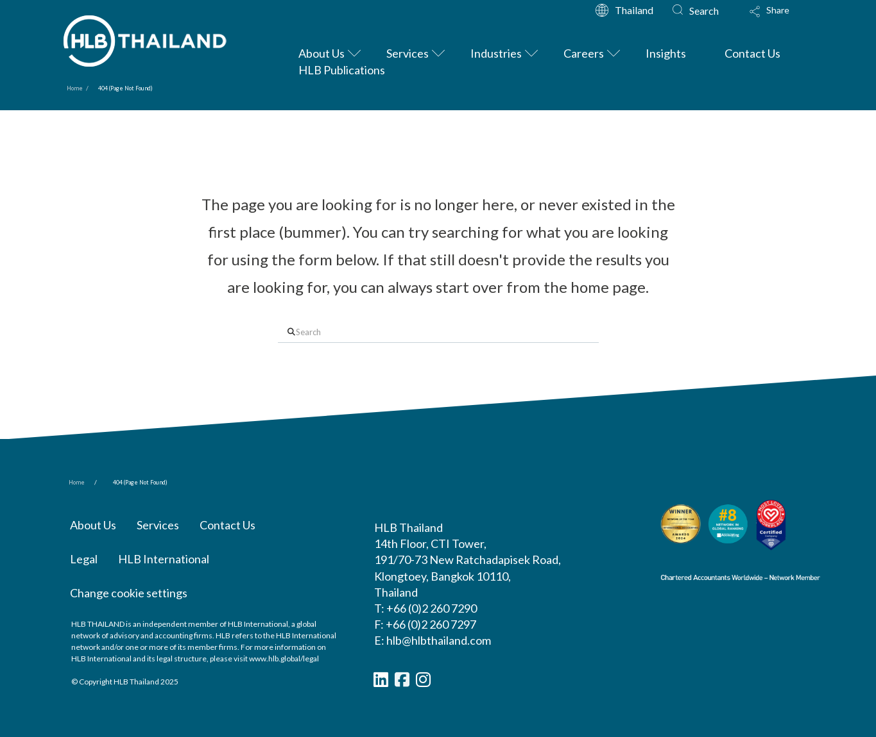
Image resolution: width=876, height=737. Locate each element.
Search (704, 10)
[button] (782, 16)
